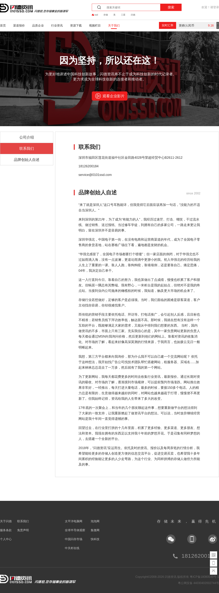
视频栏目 (95, 25)
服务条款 (6, 530)
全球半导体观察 (75, 530)
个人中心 (6, 539)
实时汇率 (167, 25)
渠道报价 (19, 25)
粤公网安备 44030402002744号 (198, 583)
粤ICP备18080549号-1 (204, 576)
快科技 (95, 539)
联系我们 (23, 521)
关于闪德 (6, 521)
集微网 (95, 530)
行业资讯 (57, 25)
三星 (123, 15)
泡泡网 (95, 521)
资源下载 (76, 25)
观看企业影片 (113, 96)
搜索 (171, 7)
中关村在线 (72, 548)
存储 (105, 15)
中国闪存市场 (73, 539)
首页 (3, 25)
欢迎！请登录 (210, 7)
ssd (96, 15)
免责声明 (23, 530)
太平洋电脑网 (73, 521)
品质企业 (38, 25)
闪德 (133, 15)
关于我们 (114, 25)
